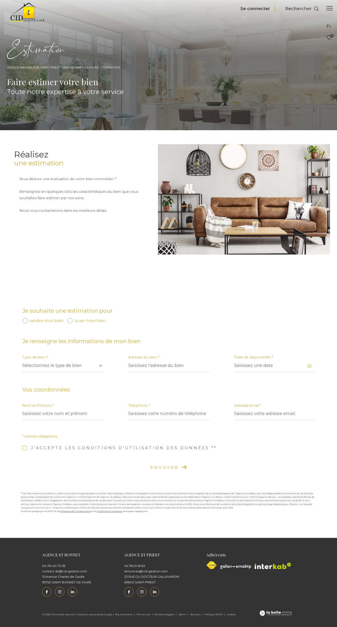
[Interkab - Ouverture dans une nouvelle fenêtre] (273, 566)
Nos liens (195, 614)
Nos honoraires (124, 614)
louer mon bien (90, 320)
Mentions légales (164, 614)
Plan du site (143, 614)
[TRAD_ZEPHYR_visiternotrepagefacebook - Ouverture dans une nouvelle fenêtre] (46, 592)
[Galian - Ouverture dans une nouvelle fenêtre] (235, 566)
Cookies (231, 614)
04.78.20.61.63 (134, 566)
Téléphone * (139, 405)
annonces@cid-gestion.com (146, 571)
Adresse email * (248, 405)
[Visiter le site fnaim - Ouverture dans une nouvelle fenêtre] (211, 565)
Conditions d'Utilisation (110, 511)
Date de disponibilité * (253, 357)
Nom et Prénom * (38, 405)
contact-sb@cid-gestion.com (64, 571)
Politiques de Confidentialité (76, 511)
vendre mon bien (46, 320)
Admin (182, 614)
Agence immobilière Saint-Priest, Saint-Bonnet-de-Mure (53, 67)
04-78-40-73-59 (54, 566)
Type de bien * (35, 357)
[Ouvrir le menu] (329, 8)
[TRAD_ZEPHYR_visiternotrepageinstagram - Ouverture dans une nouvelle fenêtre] (59, 592)
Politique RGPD (214, 614)
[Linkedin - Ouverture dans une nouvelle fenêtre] (72, 592)
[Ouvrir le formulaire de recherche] (302, 8)
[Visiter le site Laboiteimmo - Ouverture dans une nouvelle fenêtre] (275, 613)
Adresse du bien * (144, 357)
